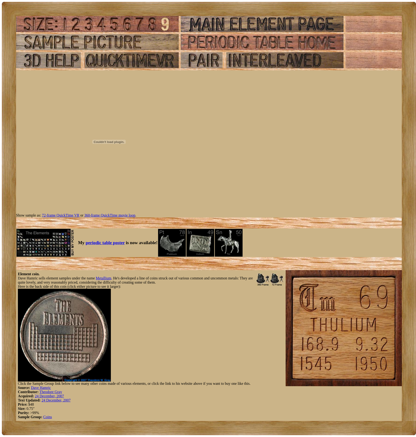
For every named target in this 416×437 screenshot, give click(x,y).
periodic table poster (105, 242)
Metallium (103, 278)
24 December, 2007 (49, 396)
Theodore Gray (51, 392)
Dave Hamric (41, 388)
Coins (47, 417)
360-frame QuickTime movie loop (109, 215)
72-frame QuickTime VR (60, 215)
